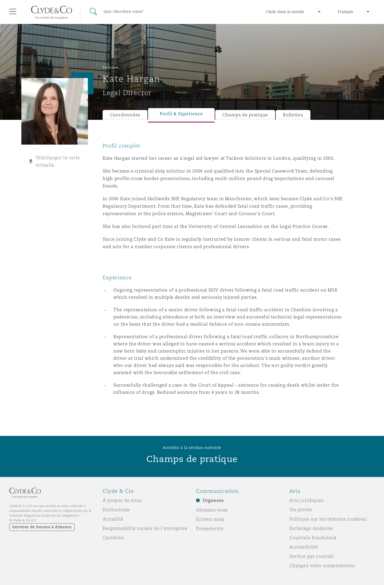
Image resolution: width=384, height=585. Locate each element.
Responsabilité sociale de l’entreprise (145, 528)
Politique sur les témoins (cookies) (328, 519)
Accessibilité (303, 547)
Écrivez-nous (210, 519)
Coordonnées (125, 115)
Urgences (213, 500)
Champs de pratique (245, 115)
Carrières (113, 537)
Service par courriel (311, 556)
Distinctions (116, 509)
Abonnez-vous (212, 510)
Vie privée (300, 509)
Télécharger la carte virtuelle (57, 161)
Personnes (111, 67)
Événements (210, 528)
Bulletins (293, 115)
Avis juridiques (306, 500)
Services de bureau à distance (42, 527)
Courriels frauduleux (313, 537)
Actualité (113, 519)
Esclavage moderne (311, 528)
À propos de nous (122, 500)
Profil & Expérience (181, 114)
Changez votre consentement (322, 565)
